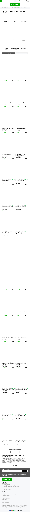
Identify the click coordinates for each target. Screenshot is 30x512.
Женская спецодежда (15, 48)
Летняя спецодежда (5, 492)
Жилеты (15, 38)
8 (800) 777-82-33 (6, 482)
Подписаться (24, 471)
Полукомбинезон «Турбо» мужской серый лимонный (8, 233)
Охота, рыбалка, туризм (6, 498)
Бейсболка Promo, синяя (6, 311)
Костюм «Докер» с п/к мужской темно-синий (21, 103)
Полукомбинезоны (24, 21)
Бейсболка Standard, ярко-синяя (21, 337)
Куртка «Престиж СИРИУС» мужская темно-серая (8, 390)
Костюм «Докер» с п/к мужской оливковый (7, 103)
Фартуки (6, 38)
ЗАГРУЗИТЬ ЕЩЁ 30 (15, 449)
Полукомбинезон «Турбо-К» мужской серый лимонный (20, 155)
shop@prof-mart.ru (7, 484)
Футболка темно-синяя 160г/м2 (21, 128)
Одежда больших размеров (23, 49)
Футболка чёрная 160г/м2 (6, 154)
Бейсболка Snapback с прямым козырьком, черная (7, 285)
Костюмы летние (6, 21)
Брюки (15, 21)
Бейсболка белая (5, 415)
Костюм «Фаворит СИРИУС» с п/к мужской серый (7, 129)
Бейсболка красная (5, 180)
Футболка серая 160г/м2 (20, 180)
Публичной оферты (22, 472)
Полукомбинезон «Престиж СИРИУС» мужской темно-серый (21, 233)
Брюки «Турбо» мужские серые (7, 337)
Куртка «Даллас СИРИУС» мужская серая (21, 390)
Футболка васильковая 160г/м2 (7, 206)
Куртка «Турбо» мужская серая (21, 206)
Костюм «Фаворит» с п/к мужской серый (21, 312)
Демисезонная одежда (6, 495)
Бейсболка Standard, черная (20, 415)
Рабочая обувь (4, 499)
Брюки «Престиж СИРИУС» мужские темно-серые (8, 364)
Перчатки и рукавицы (5, 502)
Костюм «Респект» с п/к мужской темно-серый (7, 442)
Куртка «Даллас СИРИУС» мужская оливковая (21, 442)
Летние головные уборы (24, 39)
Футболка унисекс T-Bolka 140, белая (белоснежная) (21, 259)
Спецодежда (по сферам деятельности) (9, 494)
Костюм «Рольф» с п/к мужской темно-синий (21, 364)
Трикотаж (6, 48)
